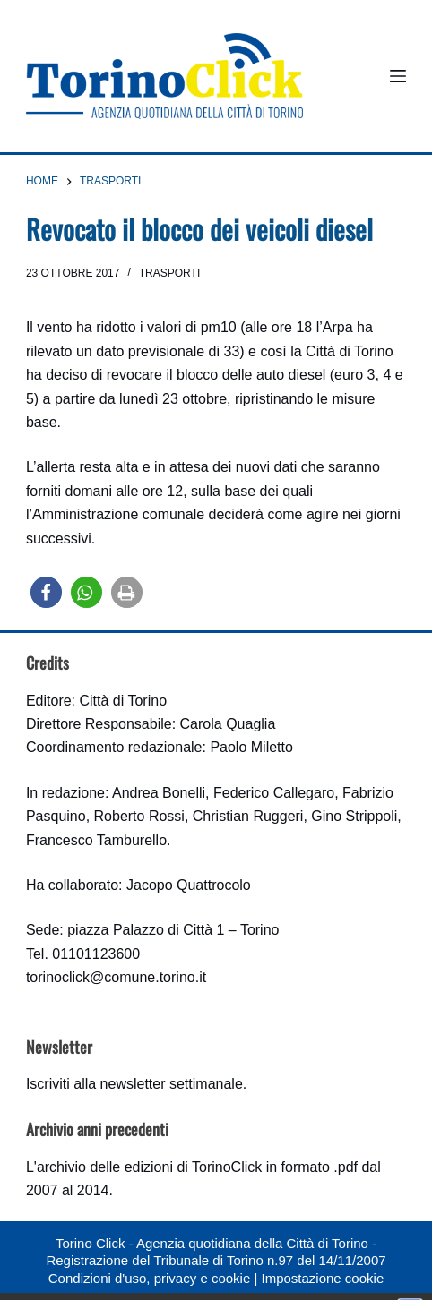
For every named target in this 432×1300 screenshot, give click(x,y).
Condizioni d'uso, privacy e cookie (149, 1278)
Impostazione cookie (322, 1278)
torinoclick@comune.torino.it (116, 977)
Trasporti (169, 273)
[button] (46, 592)
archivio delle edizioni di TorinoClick (149, 1167)
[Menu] (398, 76)
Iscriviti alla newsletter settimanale (134, 1083)
